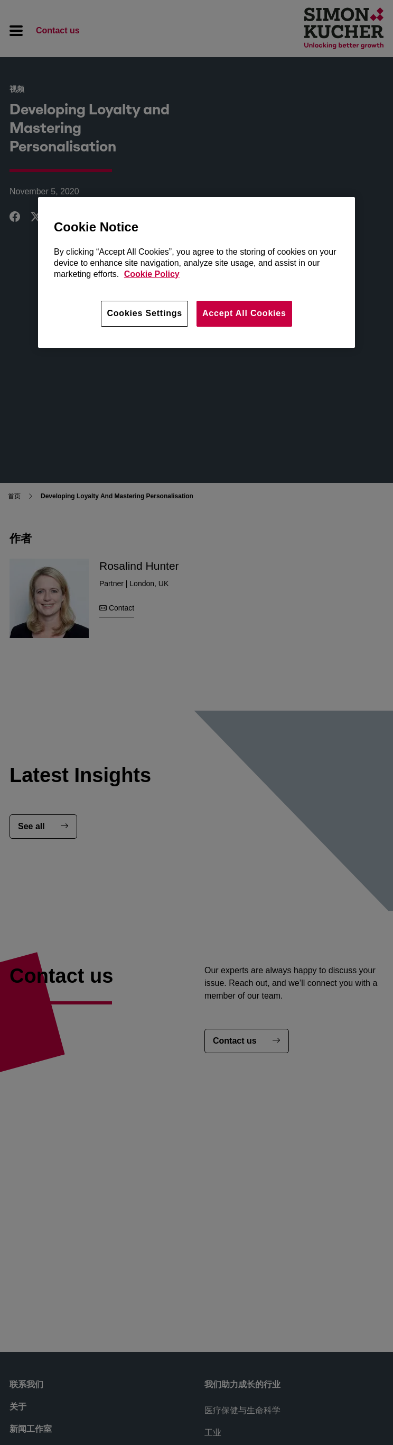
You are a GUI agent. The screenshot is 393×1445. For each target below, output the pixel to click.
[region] (196, 272)
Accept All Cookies (244, 313)
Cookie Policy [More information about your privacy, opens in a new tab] (152, 274)
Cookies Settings (144, 313)
